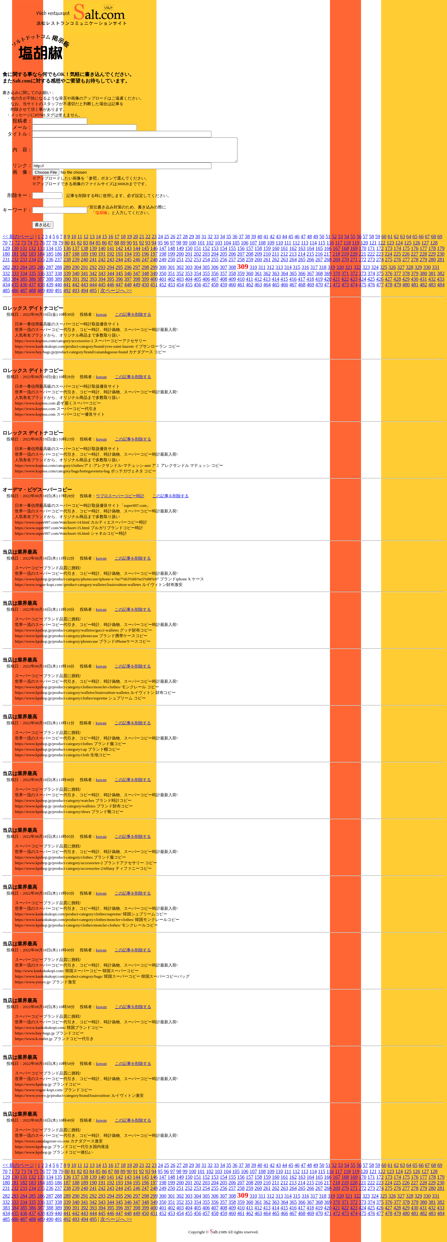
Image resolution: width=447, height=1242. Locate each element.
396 (119, 283)
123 (390, 247)
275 (388, 264)
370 (336, 278)
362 (267, 278)
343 (102, 278)
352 (180, 278)
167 (336, 253)
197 (154, 258)
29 (191, 241)
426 (379, 283)
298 (145, 272)
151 (197, 253)
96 (166, 247)
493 (75, 295)
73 (23, 247)
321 (348, 272)
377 (397, 278)
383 (6, 283)
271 (354, 264)
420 (327, 283)
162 (293, 253)
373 (362, 278)
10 (73, 241)
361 (258, 278)
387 (41, 283)
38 (247, 241)
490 (49, 295)
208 (249, 258)
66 (421, 241)
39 (253, 241)
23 (154, 241)
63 (402, 241)
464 (267, 289)
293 (102, 272)
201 (188, 258)
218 (336, 258)
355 (206, 278)
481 (414, 289)
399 (145, 283)
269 (336, 264)
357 (223, 278)
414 (275, 283)
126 (416, 247)
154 (223, 253)
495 (93, 295)
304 (197, 272)
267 (319, 264)
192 (110, 258)
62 (396, 241)
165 (319, 253)
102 (210, 247)
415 (284, 283)
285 (32, 272)
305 (206, 272)
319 (331, 272)
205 (223, 258)
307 (223, 272)
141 (110, 253)
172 (380, 253)
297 (136, 272)
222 (371, 258)
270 (345, 264)
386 (32, 283)
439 (49, 289)
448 (128, 289)
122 (381, 247)
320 (340, 272)
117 (338, 247)
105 (236, 247)
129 (6, 253)
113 (304, 247)
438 (41, 289)
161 (284, 253)
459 (223, 289)
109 (270, 247)
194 (128, 258)
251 (180, 264)
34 (222, 241)
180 (6, 258)
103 (218, 247)
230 (440, 258)
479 (397, 289)
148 (171, 253)
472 (336, 289)
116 (330, 247)
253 (197, 264)
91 (135, 247)
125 (407, 247)
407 (215, 283)
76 (42, 247)
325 (383, 272)
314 (287, 272)
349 (154, 278)
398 (136, 283)
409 (232, 283)
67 (427, 241)
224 (388, 258)
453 (171, 289)
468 (301, 289)
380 (423, 278)
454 (180, 289)
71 (11, 247)
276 (397, 264)
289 (67, 272)
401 (162, 283)
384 (15, 283)
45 (290, 241)
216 (319, 258)
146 (154, 253)
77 (48, 247)
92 (141, 247)
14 (98, 241)
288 (58, 272)
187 (67, 258)
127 (425, 247)
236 (49, 264)
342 (93, 278)
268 (328, 264)
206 (232, 258)
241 (93, 264)
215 (310, 258)
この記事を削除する (133, 319)
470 (319, 289)
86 (104, 247)
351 (171, 278)
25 (166, 241)
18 (123, 241)
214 (301, 258)
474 (354, 289)
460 (232, 289)
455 (188, 289)
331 (435, 272)
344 (110, 278)
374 (371, 278)
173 (388, 253)
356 (215, 278)
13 (92, 241)
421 (336, 283)
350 (162, 278)
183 (32, 258)
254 (206, 264)
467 (293, 289)
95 (160, 247)
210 (267, 258)
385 (23, 283)
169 (354, 253)
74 (29, 247)
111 (287, 247)
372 (354, 278)
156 (241, 253)
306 (215, 272)
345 (119, 278)
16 (110, 241)
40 (259, 241)
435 (15, 289)
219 (345, 258)
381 (432, 278)
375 (380, 278)
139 (93, 253)
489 (41, 295)
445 (102, 289)
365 (293, 278)
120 (364, 247)
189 (84, 258)
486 (15, 295)
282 (6, 272)
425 (371, 283)
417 (301, 283)
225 (397, 258)
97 (172, 247)
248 (154, 264)
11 (79, 241)
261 (267, 264)
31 (203, 241)
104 (227, 247)
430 (414, 283)
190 (93, 258)
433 (440, 283)
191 (102, 258)
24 (160, 241)
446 (110, 289)
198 (162, 258)
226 (405, 258)
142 (119, 253)
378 (406, 278)
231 (6, 264)
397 (128, 283)
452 (162, 289)
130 (15, 253)
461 (241, 289)
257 (232, 264)
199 (171, 258)
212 (284, 258)
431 (423, 283)
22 (148, 241)
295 (119, 272)
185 (49, 258)
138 (84, 253)
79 (60, 247)
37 (241, 241)
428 (397, 283)
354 (197, 278)
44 (284, 241)
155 (232, 253)
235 (41, 264)
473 (345, 289)
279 (423, 264)
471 (328, 289)
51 (328, 241)
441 (67, 289)
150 (188, 253)
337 (49, 278)
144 (136, 253)
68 (433, 241)
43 (278, 241)
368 (319, 278)
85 (98, 247)
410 (241, 283)
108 (262, 247)
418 (310, 283)
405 (197, 283)
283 (15, 272)
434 (6, 289)
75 (36, 247)
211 (275, 258)
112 (296, 247)
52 (334, 241)
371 (345, 278)
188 (75, 258)
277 (406, 264)
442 (75, 289)
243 (110, 264)
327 (400, 272)
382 (441, 278)
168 (345, 253)
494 (84, 295)
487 (23, 295)
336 (41, 278)
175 (406, 253)
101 (201, 247)
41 (266, 241)
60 (384, 241)
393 (93, 283)
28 (185, 241)
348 (145, 278)
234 (32, 264)
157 (249, 253)
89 (122, 247)
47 (303, 241)
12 (86, 241)
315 (296, 272)
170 (362, 253)
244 (119, 264)
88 (116, 247)
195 (136, 258)
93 (147, 247)
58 (371, 241)
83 (85, 247)
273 (371, 264)
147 (162, 253)
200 (180, 258)
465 (275, 289)
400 (154, 283)
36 (235, 241)
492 (67, 295)
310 (253, 272)
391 (75, 283)
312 (270, 272)
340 (75, 278)
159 (267, 253)
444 (93, 289)
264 (293, 264)
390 (67, 283)
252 (188, 264)
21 (141, 241)
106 (244, 247)
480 (406, 289)
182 (23, 258)
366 (301, 278)
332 (6, 278)
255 (215, 264)
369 (328, 278)
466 (284, 289)
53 (340, 241)
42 (272, 241)
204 (215, 258)
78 (54, 247)
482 (423, 289)
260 (258, 264)
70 (4, 247)
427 (388, 283)
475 (362, 289)
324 (374, 272)
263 (284, 264)
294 (110, 272)
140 (102, 253)
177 (423, 253)
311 (261, 272)
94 (153, 247)
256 (223, 264)
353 (188, 278)
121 (373, 247)
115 (321, 247)
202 (197, 258)
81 (73, 247)
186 (58, 258)
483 (432, 289)
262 (275, 264)
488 (32, 295)
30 (197, 241)
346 (128, 278)
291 (84, 272)
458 (215, 289)
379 (414, 278)
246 (136, 264)
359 (241, 278)
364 (284, 278)
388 (49, 283)
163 (301, 253)
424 (362, 283)
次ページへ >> (116, 295)
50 (321, 241)
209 (258, 258)
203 (206, 258)
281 (441, 264)
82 (79, 247)
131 (23, 253)
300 (162, 272)
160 (275, 253)
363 (275, 278)
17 (117, 241)
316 (305, 272)
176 (414, 253)
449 (136, 289)
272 (362, 264)
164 (310, 253)
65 (415, 241)
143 (128, 253)
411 (249, 283)
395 (110, 283)
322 (357, 272)
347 (136, 278)
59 (377, 241)
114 (313, 247)
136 (67, 253)
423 (353, 283)
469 (310, 289)
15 (104, 241)
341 (84, 278)
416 (292, 283)
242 (102, 264)
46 (297, 241)
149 (180, 253)
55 (352, 241)
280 (432, 264)
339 (67, 278)
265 (301, 264)
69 (439, 241)
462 (249, 289)
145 (145, 253)
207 (241, 258)
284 (23, 272)
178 (432, 253)
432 (432, 283)
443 (84, 289)
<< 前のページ (18, 241)
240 (84, 264)
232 (15, 264)
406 (206, 283)
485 (6, 295)
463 (258, 289)
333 (15, 278)
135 (58, 253)
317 (314, 272)
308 (232, 272)
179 (441, 253)
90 (129, 247)
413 (266, 283)
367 (310, 278)
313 (279, 272)
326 (392, 272)
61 (390, 241)
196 (145, 258)
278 (414, 264)
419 (319, 283)
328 (409, 272)
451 (154, 289)
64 (408, 241)
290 (75, 272)
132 (32, 253)
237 (58, 264)
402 (171, 283)
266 (310, 264)
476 (371, 289)
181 (15, 258)
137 (75, 253)
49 (315, 241)
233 (23, 264)
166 (328, 253)
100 (192, 247)
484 (441, 289)
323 (366, 272)
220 (353, 258)
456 (197, 289)
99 (185, 247)
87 (110, 247)
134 (49, 253)
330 (427, 272)
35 (228, 241)
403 (180, 283)
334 (23, 278)
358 (232, 278)
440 (58, 289)
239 (75, 264)
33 (216, 241)
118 (347, 247)
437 (32, 289)
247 (145, 264)
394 (102, 283)
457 (206, 289)
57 (365, 241)
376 (388, 278)
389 (58, 283)
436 (23, 289)
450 (145, 289)
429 (405, 283)
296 (128, 272)
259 (249, 264)
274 (380, 264)
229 (432, 258)
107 (253, 247)
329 (418, 272)
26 (172, 241)
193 (119, 258)
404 (188, 283)
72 (17, 247)
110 (279, 247)
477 (380, 289)
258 (241, 264)
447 (119, 289)
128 (433, 247)
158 (258, 253)
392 (84, 283)
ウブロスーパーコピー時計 (120, 500)
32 (210, 241)
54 (346, 241)
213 (292, 258)
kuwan (101, 319)
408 (223, 283)
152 (206, 253)
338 (58, 278)
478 (388, 289)
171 (371, 253)
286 (41, 272)
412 (258, 283)
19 (129, 241)
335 (32, 278)
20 (135, 241)
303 (188, 272)
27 (179, 241)
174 (397, 253)
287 (49, 272)
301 (171, 272)
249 (162, 264)
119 (355, 247)
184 (41, 258)
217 (327, 258)
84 (91, 247)
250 (171, 264)
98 (178, 247)
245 (128, 264)
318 (322, 272)
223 (379, 258)
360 (249, 278)
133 (41, 253)
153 (215, 253)
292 (93, 272)
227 (414, 258)
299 (154, 272)
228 (423, 258)
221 (362, 258)
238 (67, 264)
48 (309, 241)
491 (58, 295)
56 (359, 241)
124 (399, 247)
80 (67, 247)
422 (345, 283)
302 (180, 272)
